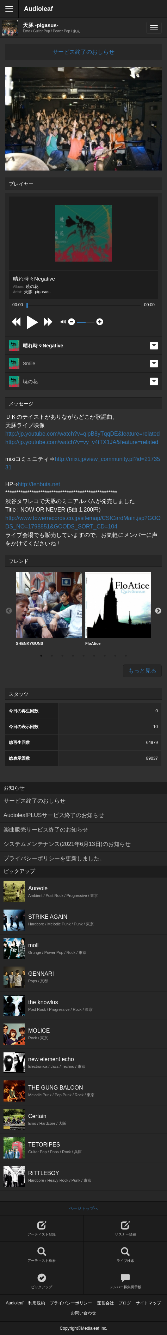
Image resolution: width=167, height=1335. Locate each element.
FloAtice (118, 609)
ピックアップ (41, 1281)
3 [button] (62, 655)
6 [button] (94, 655)
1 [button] (41, 655)
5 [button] (83, 655)
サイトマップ (148, 1303)
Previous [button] (8, 611)
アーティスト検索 (41, 1255)
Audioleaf (38, 8)
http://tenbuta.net (39, 484)
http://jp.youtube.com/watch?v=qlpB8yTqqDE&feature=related (82, 434)
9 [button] (125, 655)
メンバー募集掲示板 (125, 1281)
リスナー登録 (125, 1228)
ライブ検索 (125, 1255)
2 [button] (51, 655)
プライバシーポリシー (71, 1303)
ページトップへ (83, 1208)
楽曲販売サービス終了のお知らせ (46, 830)
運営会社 (105, 1303)
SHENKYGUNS (49, 609)
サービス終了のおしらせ (83, 52)
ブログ (124, 1303)
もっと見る (142, 671)
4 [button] (72, 655)
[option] (49, 609)
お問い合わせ (83, 1312)
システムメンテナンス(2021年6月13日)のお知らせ (67, 844)
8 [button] (115, 655)
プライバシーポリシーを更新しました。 (54, 858)
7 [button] (104, 655)
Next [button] (158, 611)
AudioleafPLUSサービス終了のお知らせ (54, 815)
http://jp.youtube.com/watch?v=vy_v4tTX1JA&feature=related (81, 442)
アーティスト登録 (41, 1228)
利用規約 (36, 1303)
